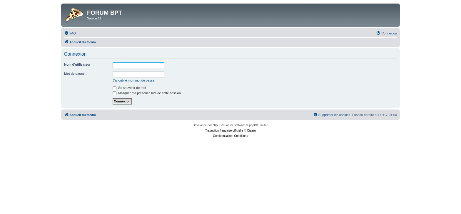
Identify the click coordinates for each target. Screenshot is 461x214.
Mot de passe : (75, 73)
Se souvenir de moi (129, 87)
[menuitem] (70, 33)
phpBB (217, 125)
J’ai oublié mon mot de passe (133, 80)
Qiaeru (251, 130)
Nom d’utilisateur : (78, 64)
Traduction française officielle (224, 130)
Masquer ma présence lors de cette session (147, 93)
